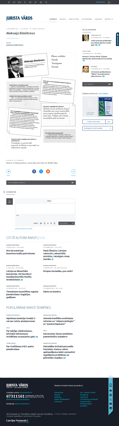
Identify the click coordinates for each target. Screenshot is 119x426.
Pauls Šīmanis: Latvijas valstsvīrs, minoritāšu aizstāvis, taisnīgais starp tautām (56, 255)
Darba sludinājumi (61, 399)
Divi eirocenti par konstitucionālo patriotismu (20, 252)
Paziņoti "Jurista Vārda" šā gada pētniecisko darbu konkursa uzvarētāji (97, 57)
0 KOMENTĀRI (11, 192)
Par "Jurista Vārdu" (88, 392)
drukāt (73, 175)
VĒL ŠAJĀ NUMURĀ (89, 30)
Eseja (8, 328)
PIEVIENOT (64, 223)
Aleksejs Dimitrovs (14, 45)
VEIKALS (63, 19)
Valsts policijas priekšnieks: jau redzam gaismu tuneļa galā (101, 42)
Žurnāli (57, 395)
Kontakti (83, 406)
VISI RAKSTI (97, 84)
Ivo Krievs (94, 66)
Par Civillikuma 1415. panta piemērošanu (20, 348)
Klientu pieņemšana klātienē (18, 399)
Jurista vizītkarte (38, 29)
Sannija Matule (96, 35)
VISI (42, 238)
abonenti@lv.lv (26, 392)
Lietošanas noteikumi (89, 399)
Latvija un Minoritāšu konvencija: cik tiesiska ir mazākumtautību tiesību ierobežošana (19, 275)
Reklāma (58, 397)
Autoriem (84, 397)
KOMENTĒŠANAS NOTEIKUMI (23, 229)
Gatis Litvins (86, 51)
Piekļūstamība (86, 404)
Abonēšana (58, 392)
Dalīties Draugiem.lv (48, 171)
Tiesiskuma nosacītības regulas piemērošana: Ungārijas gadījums (22, 294)
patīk (8, 175)
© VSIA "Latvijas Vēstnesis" (65, 414)
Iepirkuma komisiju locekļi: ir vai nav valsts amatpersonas (21, 320)
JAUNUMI (98, 19)
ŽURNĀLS (53, 19)
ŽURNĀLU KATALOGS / (95, 93)
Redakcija (84, 395)
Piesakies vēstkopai (97, 128)
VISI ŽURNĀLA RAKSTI (41, 182)
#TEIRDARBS (87, 19)
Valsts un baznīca (52, 291)
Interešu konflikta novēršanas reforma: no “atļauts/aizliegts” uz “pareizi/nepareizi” (59, 321)
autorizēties (100, 2)
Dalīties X (41, 171)
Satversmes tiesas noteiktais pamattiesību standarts (58, 335)
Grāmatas (58, 401)
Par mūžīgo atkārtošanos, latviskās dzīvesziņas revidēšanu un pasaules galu (20, 333)
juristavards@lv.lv (22, 404)
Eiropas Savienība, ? (58, 271)
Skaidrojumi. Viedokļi (13, 315)
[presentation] (64, 217)
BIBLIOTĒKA (74, 19)
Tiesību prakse (11, 343)
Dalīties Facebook (34, 171)
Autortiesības (85, 401)
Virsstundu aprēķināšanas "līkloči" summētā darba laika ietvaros (101, 74)
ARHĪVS (108, 19)
